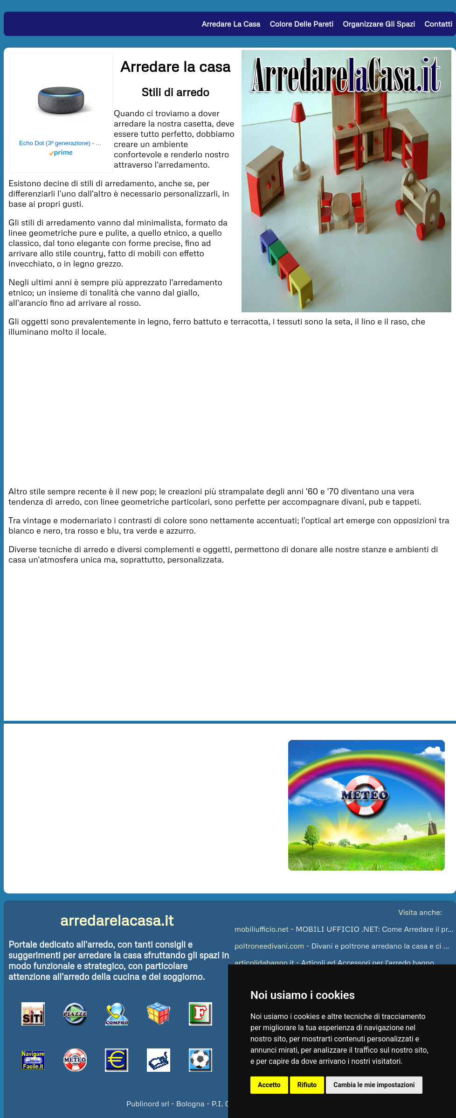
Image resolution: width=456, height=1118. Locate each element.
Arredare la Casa (230, 23)
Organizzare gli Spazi (379, 23)
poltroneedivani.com (269, 945)
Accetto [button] (269, 1085)
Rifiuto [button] (307, 1085)
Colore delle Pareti (301, 23)
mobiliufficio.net (262, 929)
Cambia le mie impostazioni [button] (374, 1085)
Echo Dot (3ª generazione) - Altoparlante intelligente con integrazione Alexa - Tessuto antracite (61, 143)
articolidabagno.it (264, 962)
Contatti (438, 23)
